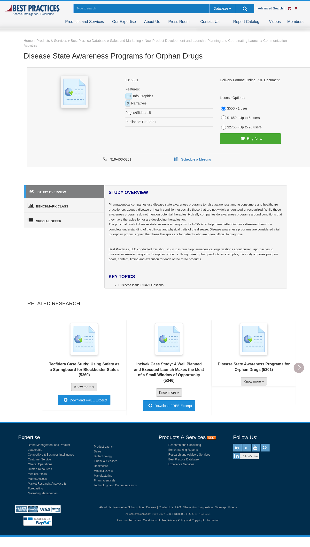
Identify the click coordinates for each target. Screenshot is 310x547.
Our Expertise (124, 22)
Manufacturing (103, 475)
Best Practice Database (183, 459)
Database (221, 8)
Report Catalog (246, 22)
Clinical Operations (40, 464)
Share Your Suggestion (198, 507)
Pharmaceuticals (105, 480)
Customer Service (39, 459)
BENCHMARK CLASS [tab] (48, 205)
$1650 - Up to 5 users (240, 117)
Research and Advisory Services (189, 454)
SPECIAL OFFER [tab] (44, 220)
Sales (97, 451)
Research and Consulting (184, 445)
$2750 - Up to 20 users (241, 127)
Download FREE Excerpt (84, 400)
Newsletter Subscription (128, 507)
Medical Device (104, 471)
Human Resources (40, 469)
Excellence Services (181, 464)
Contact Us (209, 22)
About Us (152, 22)
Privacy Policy (176, 520)
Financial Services (105, 461)
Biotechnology (103, 456)
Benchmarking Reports (183, 449)
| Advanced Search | (271, 8)
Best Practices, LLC (178, 514)
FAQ (178, 507)
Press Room (179, 22)
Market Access (37, 478)
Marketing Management (43, 493)
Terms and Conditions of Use (147, 520)
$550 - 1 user (233, 108)
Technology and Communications (115, 485)
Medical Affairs (37, 474)
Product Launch (104, 446)
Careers (151, 507)
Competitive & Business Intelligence (51, 454)
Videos (275, 22)
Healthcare (101, 466)
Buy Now (250, 138)
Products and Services (84, 22)
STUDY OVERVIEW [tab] (47, 191)
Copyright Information (205, 520)
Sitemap (220, 507)
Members (295, 22)
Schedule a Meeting (192, 159)
